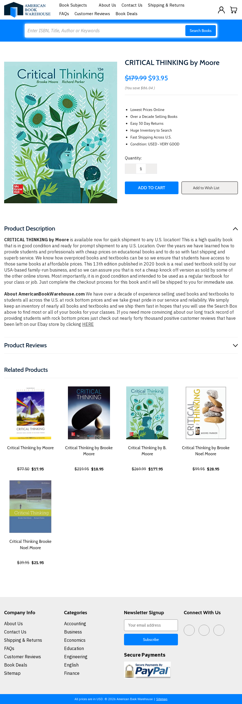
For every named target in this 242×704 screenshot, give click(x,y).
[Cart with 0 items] (234, 10)
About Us (107, 5)
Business (73, 632)
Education (74, 648)
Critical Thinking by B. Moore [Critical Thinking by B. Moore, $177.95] (147, 451)
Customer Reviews (92, 13)
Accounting (75, 623)
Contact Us (132, 5)
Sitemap (12, 673)
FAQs (64, 13)
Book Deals (127, 13)
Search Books (200, 30)
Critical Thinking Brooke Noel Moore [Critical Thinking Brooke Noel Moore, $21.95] (30, 544)
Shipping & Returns (166, 5)
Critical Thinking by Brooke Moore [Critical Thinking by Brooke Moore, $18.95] (89, 451)
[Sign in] (221, 10)
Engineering (75, 656)
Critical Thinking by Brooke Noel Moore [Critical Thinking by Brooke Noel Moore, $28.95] (206, 451)
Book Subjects (76, 5)
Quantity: (133, 158)
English (71, 665)
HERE (88, 324)
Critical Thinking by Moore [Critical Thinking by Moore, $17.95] (30, 447)
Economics (75, 640)
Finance (71, 673)
